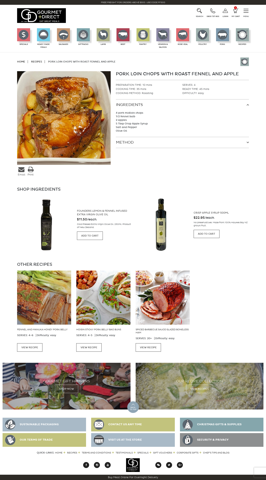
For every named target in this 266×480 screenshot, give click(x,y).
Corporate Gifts (187, 452)
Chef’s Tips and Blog (216, 452)
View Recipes (199, 388)
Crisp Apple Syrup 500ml (211, 212)
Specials (142, 452)
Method (125, 142)
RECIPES (36, 61)
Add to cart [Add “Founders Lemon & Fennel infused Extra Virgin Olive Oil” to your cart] (90, 235)
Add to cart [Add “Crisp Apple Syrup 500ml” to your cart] (206, 233)
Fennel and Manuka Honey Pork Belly (42, 329)
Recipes (72, 452)
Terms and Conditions (96, 452)
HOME (21, 61)
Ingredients (129, 105)
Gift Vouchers (162, 452)
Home (58, 452)
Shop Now (66, 388)
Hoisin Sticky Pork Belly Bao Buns (98, 329)
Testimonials (124, 452)
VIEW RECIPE (29, 347)
